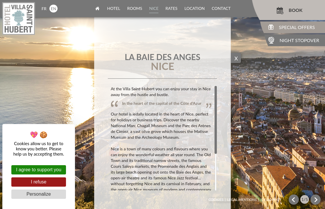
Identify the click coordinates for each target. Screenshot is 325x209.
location (194, 8)
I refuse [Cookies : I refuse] (38, 181)
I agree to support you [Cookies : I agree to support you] (38, 169)
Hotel (113, 8)
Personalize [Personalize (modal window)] (38, 194)
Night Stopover (299, 40)
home (97, 8)
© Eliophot (270, 199)
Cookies (216, 199)
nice (153, 8)
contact (221, 8)
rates (171, 8)
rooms (134, 8)
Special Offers (297, 27)
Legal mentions (242, 199)
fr (44, 8)
